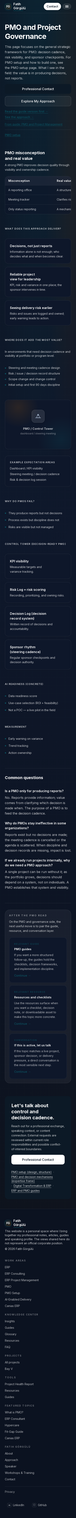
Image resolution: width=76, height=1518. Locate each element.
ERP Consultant (15, 1418)
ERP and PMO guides (25, 1190)
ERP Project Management (22, 1280)
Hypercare (12, 1425)
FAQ (7, 1347)
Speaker (10, 1466)
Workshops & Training (19, 1472)
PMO (8, 1286)
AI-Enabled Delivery (18, 1299)
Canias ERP (12, 1306)
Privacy (10, 1491)
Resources (12, 1340)
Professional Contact (38, 89)
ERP (7, 1267)
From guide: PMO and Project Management (33, 124)
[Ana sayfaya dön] (15, 6)
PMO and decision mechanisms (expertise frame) (32, 1179)
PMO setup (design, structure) (31, 1172)
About (9, 1453)
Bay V (9, 1368)
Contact (52, 6)
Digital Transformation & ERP (32, 1185)
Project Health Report (19, 1384)
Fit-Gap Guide (14, 1431)
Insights (10, 1321)
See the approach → (19, 117)
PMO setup (12, 135)
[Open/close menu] (67, 6)
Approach (11, 1460)
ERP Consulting (15, 1273)
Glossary (10, 1334)
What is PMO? (14, 1412)
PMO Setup (12, 1293)
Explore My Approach (38, 101)
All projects (12, 1362)
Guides (9, 1327)
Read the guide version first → (26, 111)
